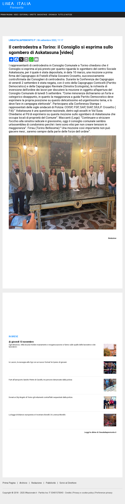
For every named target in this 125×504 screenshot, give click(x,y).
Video (16, 15)
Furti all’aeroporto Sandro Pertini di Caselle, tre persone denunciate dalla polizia (40, 380)
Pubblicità (51, 483)
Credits (68, 493)
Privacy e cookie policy (83, 493)
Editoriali (24, 15)
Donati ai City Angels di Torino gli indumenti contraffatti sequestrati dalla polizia (40, 397)
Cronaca (52, 15)
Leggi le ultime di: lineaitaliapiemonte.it (100, 432)
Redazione (36, 483)
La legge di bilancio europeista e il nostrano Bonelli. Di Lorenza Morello (37, 415)
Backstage (42, 15)
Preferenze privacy (103, 493)
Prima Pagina (7, 15)
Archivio (23, 483)
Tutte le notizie (65, 15)
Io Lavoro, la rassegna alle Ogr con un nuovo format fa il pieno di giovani (38, 362)
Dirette (33, 15)
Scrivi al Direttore (68, 483)
